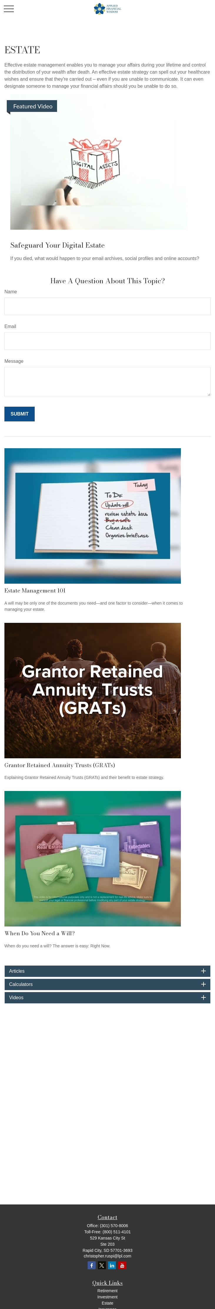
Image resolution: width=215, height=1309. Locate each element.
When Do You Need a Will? (39, 933)
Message (14, 361)
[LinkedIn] (112, 1265)
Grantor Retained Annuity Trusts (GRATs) (59, 765)
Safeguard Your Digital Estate (57, 245)
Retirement (107, 1290)
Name (10, 291)
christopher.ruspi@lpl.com (107, 1256)
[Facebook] (92, 1265)
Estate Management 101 (35, 590)
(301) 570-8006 (114, 1225)
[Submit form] (19, 414)
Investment (107, 1297)
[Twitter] (102, 1265)
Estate (108, 1303)
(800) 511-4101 (117, 1231)
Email (10, 326)
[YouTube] (122, 1265)
